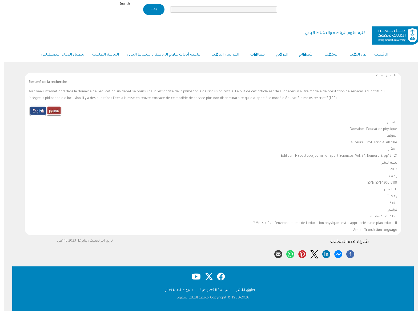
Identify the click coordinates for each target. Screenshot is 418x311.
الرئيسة (377, 55)
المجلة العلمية (101, 55)
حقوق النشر (241, 290)
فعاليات (253, 55)
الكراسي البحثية (221, 55)
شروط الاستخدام (175, 290)
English (120, 4)
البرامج (278, 55)
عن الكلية (353, 55)
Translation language (376, 230)
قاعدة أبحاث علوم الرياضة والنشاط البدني (159, 55)
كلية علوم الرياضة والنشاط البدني (331, 33)
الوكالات (327, 55)
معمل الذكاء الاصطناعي (58, 55)
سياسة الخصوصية (211, 290)
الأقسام (302, 55)
